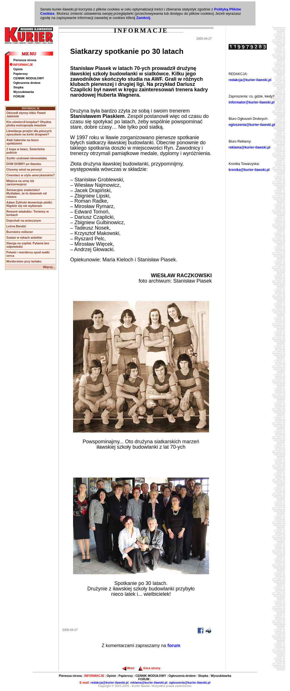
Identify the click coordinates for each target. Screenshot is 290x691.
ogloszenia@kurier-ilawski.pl (252, 125)
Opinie (18, 69)
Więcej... (49, 267)
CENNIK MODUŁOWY (28, 78)
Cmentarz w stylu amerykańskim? (30, 175)
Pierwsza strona (24, 60)
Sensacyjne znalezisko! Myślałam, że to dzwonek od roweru (26, 193)
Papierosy (20, 73)
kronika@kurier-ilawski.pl (249, 170)
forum (173, 645)
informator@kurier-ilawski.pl (251, 102)
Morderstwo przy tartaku (23, 261)
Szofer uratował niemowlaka (26, 158)
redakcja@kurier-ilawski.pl (250, 80)
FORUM (18, 96)
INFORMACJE (21, 64)
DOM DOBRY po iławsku (23, 164)
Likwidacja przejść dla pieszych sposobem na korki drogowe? (29, 132)
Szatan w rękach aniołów (24, 237)
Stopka (18, 87)
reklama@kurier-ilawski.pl (249, 147)
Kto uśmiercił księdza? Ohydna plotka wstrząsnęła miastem (28, 123)
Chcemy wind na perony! (24, 169)
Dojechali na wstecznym (23, 220)
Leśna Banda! (16, 226)
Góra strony (149, 668)
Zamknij (143, 18)
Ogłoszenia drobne (26, 82)
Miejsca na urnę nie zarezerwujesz (20, 182)
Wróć (128, 668)
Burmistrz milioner (19, 232)
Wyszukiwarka (23, 92)
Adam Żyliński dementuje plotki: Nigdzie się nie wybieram (29, 204)
